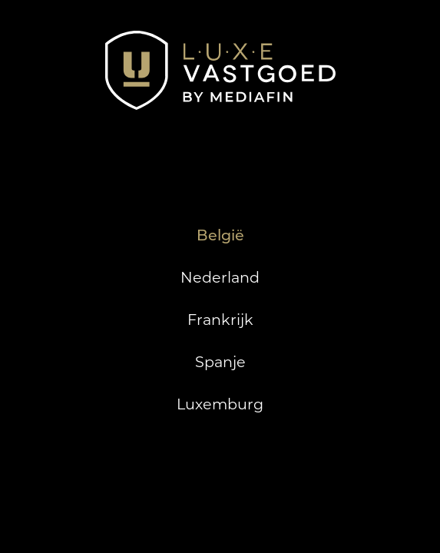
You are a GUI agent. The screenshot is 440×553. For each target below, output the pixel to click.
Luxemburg (220, 404)
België (220, 235)
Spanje (220, 362)
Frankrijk (220, 319)
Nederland (220, 277)
